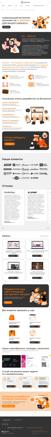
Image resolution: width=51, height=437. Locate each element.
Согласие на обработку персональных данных (40, 431)
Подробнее (11, 255)
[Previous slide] (3, 361)
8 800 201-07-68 (6, 419)
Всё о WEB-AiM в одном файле (35, 427)
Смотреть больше (44, 236)
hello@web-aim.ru (18, 419)
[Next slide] (48, 361)
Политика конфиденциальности (37, 430)
